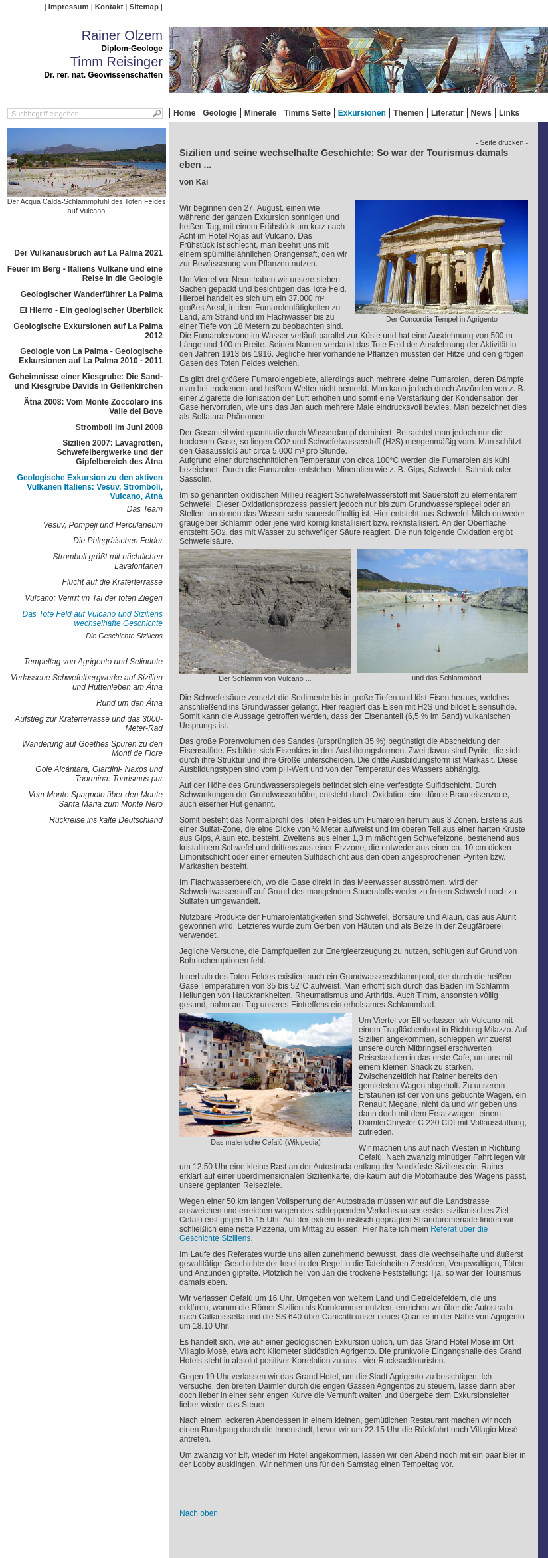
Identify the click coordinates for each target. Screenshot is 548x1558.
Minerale (260, 113)
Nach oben (198, 1513)
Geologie (219, 113)
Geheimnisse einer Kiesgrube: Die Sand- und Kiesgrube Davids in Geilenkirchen (86, 381)
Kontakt (109, 7)
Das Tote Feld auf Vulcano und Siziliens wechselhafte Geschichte (93, 618)
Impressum (68, 7)
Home (184, 113)
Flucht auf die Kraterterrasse (112, 582)
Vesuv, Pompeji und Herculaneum (103, 525)
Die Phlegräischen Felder (118, 540)
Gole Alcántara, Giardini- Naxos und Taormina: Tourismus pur (99, 774)
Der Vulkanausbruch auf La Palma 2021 (88, 253)
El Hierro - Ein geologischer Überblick (91, 310)
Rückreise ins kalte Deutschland (106, 820)
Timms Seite (307, 113)
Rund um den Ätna (129, 703)
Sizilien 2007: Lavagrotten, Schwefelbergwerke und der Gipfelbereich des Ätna (110, 452)
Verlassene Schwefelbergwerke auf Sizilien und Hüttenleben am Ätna (87, 682)
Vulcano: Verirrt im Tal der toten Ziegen (94, 598)
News (481, 113)
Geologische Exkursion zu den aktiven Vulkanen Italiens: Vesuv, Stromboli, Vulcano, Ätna (90, 487)
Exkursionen (362, 113)
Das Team (145, 509)
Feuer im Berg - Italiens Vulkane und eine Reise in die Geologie (85, 273)
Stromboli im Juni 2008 (119, 427)
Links (509, 113)
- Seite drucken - (502, 142)
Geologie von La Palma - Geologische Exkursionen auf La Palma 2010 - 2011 (91, 356)
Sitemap (144, 7)
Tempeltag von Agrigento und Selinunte (93, 661)
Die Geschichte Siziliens (124, 636)
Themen (408, 113)
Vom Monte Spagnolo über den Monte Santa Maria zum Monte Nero (96, 799)
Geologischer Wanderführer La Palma (92, 294)
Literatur (447, 113)
